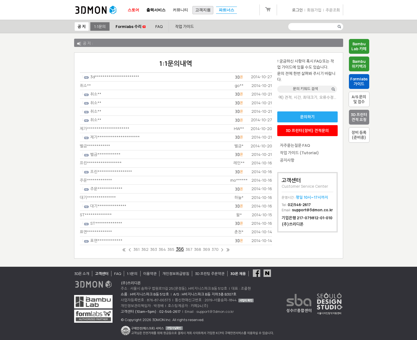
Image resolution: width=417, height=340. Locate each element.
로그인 (297, 10)
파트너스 (226, 10)
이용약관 (150, 273)
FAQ (159, 26)
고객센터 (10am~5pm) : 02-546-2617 (151, 311)
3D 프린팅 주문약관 (210, 273)
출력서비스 (156, 10)
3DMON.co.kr (95, 10)
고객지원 (203, 10)
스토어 (133, 10)
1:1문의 (100, 26)
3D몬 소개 (81, 273)
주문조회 (333, 10)
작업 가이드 (184, 26)
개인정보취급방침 (175, 273)
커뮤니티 (180, 10)
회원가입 (314, 10)
